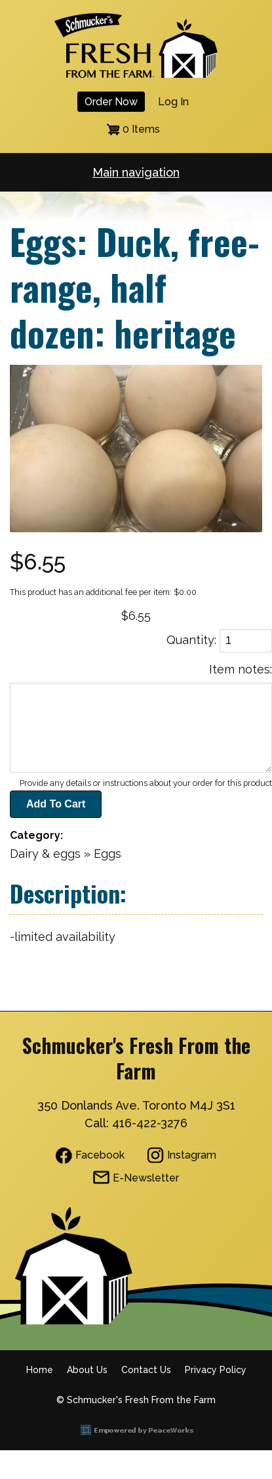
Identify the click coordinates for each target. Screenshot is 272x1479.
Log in (173, 101)
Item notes (239, 669)
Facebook (100, 1155)
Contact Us (146, 1370)
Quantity (190, 640)
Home (39, 1370)
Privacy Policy (215, 1370)
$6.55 (136, 615)
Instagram (191, 1155)
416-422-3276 (149, 1123)
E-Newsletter (146, 1178)
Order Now (111, 101)
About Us (87, 1370)
